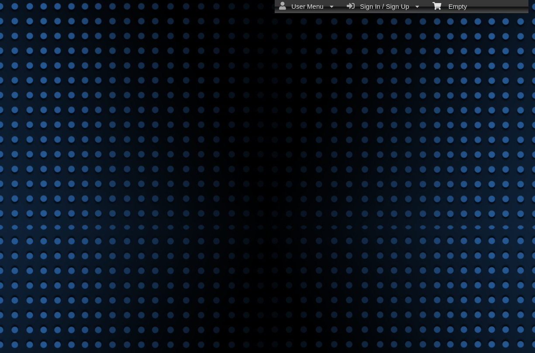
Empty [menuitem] (449, 5)
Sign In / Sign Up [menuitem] (383, 6)
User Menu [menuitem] (306, 6)
